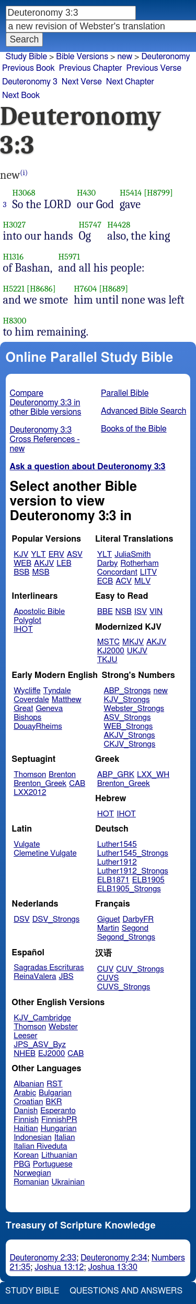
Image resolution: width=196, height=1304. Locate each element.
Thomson (30, 775)
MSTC (108, 642)
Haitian (26, 1129)
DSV (22, 919)
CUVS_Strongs (124, 987)
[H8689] (113, 289)
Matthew (67, 700)
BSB (21, 572)
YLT (38, 554)
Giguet (108, 919)
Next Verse (82, 82)
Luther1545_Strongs (132, 853)
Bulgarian (55, 1093)
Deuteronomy (165, 56)
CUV (105, 969)
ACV (124, 581)
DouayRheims (38, 726)
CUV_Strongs (140, 969)
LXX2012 (30, 792)
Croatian (28, 1102)
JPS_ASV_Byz (40, 1045)
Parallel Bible (124, 393)
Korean (26, 1155)
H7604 (85, 289)
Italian (64, 1137)
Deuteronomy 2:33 (43, 1258)
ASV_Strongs (127, 717)
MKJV (133, 642)
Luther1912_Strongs (132, 871)
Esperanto (58, 1111)
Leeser (25, 1036)
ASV (75, 554)
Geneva (49, 709)
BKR (53, 1102)
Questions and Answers (126, 1291)
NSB (124, 612)
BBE (105, 612)
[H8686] (41, 289)
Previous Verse (153, 68)
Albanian (29, 1084)
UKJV (137, 651)
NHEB (25, 1054)
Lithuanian (59, 1155)
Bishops (27, 717)
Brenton (62, 775)
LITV (148, 572)
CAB (77, 784)
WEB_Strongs (128, 726)
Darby (107, 563)
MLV (142, 581)
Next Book (21, 95)
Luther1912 (117, 862)
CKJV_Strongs (129, 744)
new (124, 56)
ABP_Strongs (127, 691)
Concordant (117, 572)
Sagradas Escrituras (49, 968)
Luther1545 (117, 844)
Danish (26, 1111)
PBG (22, 1164)
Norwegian (32, 1173)
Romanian (31, 1182)
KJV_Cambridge (42, 1018)
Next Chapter (130, 82)
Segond (135, 928)
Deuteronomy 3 (29, 82)
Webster (63, 1027)
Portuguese (53, 1164)
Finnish (26, 1120)
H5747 (89, 225)
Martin (108, 928)
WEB (22, 563)
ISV (140, 612)
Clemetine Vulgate (45, 853)
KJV (21, 554)
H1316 (13, 257)
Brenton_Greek (40, 784)
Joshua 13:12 (59, 1267)
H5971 (69, 257)
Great (23, 709)
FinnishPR (59, 1120)
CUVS (108, 978)
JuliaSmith (132, 554)
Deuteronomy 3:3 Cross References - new (45, 439)
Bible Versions (82, 56)
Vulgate (27, 844)
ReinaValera (35, 976)
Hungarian (59, 1129)
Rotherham (139, 563)
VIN (156, 612)
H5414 (131, 193)
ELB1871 (113, 880)
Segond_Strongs (126, 937)
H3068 (24, 193)
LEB (63, 563)
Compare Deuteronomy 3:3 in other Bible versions (46, 402)
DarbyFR (138, 919)
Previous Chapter (90, 68)
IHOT (23, 629)
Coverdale (31, 700)
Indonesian (33, 1137)
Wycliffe (27, 691)
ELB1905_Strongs (129, 889)
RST (55, 1084)
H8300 (15, 321)
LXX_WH (153, 775)
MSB (40, 572)
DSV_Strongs (56, 919)
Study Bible (26, 56)
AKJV (44, 563)
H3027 (14, 225)
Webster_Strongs (133, 709)
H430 (86, 193)
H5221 (14, 289)
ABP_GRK (115, 775)
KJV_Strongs (126, 700)
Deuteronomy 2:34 (113, 1258)
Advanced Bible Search (143, 411)
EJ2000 (51, 1054)
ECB (105, 581)
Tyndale (57, 691)
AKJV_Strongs (129, 735)
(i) (24, 172)
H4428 (118, 225)
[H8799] (158, 193)
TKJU (107, 660)
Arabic (25, 1093)
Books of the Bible (134, 429)
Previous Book (28, 68)
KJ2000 (110, 651)
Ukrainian (68, 1182)
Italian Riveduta (40, 1146)
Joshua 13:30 (112, 1267)
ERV (56, 554)
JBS (66, 976)
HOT (105, 814)
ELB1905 (148, 880)
